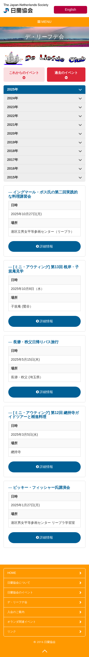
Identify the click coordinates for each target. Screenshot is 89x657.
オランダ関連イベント (44, 621)
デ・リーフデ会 (44, 602)
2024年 (44, 98)
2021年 (44, 124)
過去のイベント (66, 75)
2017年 (44, 159)
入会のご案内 (44, 612)
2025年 (44, 89)
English (70, 9)
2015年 (44, 177)
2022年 (44, 115)
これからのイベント (24, 75)
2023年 (44, 106)
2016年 (44, 168)
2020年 (44, 133)
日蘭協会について (44, 582)
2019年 (44, 142)
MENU (44, 23)
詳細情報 (44, 246)
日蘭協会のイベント (44, 592)
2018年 (44, 150)
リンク (44, 631)
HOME (44, 573)
